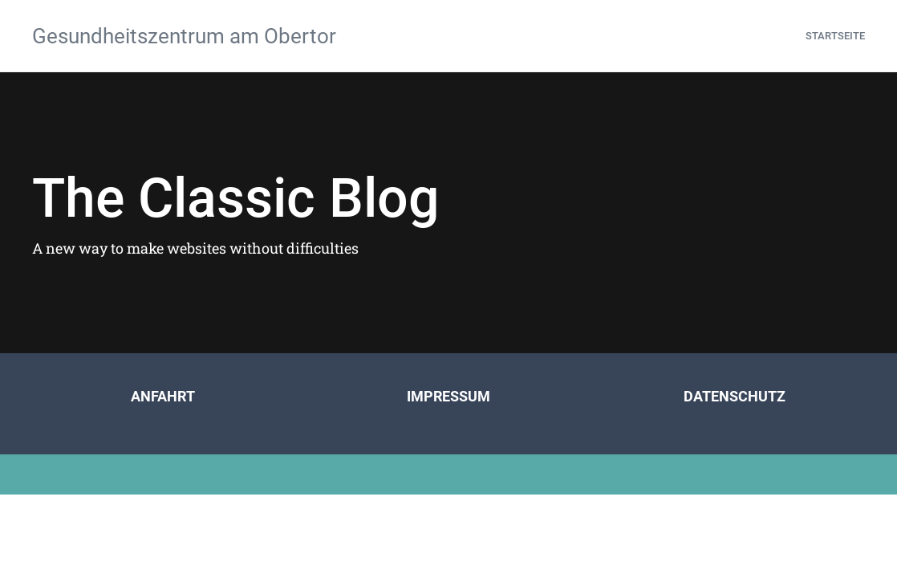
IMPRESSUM (448, 396)
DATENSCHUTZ (734, 396)
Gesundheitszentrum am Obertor (184, 36)
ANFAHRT (163, 396)
